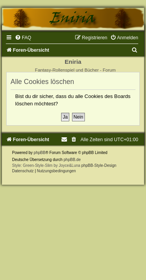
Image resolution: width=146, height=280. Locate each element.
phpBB (40, 152)
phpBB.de (72, 160)
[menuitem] (23, 37)
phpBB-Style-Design (98, 165)
